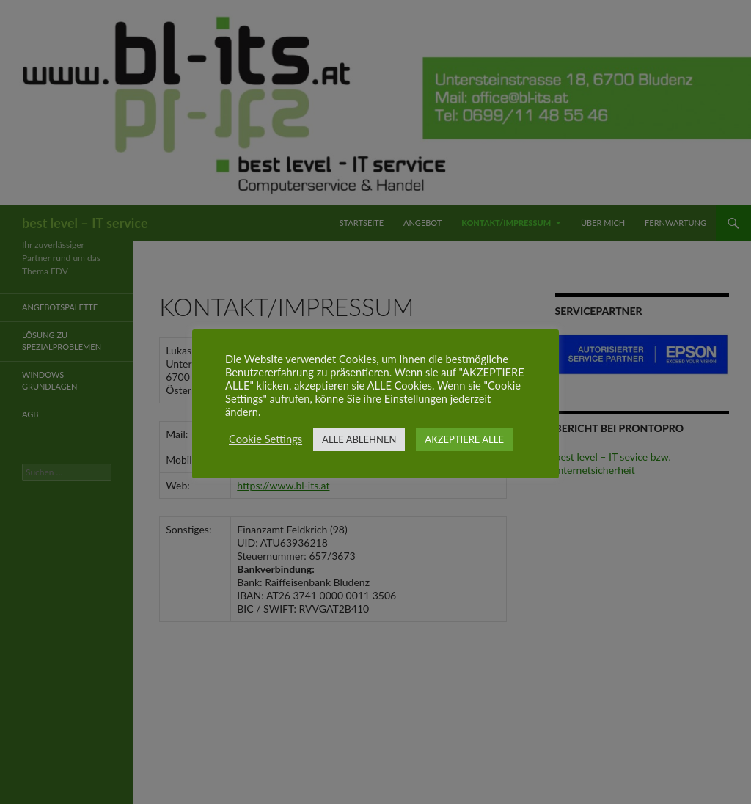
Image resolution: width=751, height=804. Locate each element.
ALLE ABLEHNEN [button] (359, 439)
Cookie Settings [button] (265, 439)
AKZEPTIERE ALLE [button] (464, 439)
